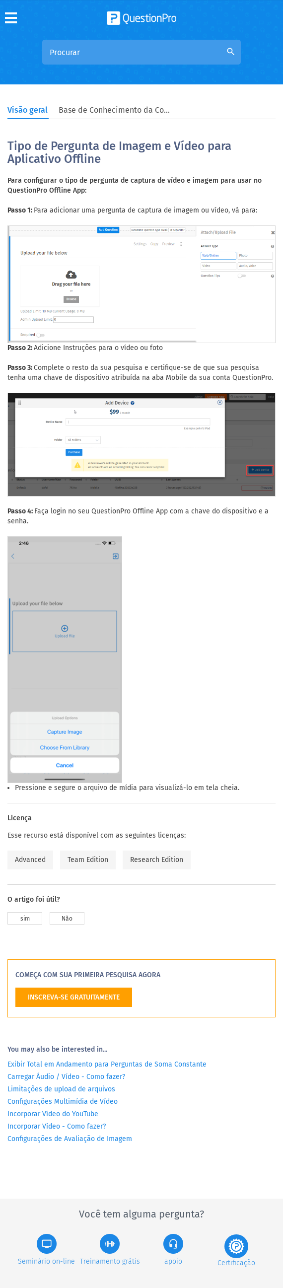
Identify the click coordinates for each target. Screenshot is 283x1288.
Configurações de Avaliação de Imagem (69, 1139)
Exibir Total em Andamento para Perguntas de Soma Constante (107, 1064)
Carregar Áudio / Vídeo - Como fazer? (66, 1077)
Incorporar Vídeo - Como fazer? (56, 1126)
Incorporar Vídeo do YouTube (52, 1114)
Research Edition (156, 860)
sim (25, 918)
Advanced (30, 860)
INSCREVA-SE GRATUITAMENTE (74, 997)
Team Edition (88, 860)
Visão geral (27, 110)
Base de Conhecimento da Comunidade (116, 110)
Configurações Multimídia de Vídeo (62, 1101)
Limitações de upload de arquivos (61, 1089)
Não (67, 918)
